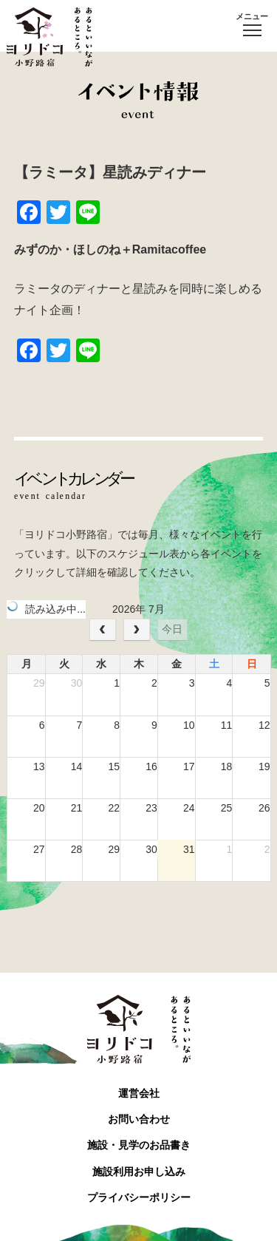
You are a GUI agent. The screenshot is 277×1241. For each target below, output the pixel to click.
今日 (172, 629)
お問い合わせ (139, 1119)
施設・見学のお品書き (139, 1145)
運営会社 (139, 1093)
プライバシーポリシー (139, 1197)
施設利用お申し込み (138, 1171)
